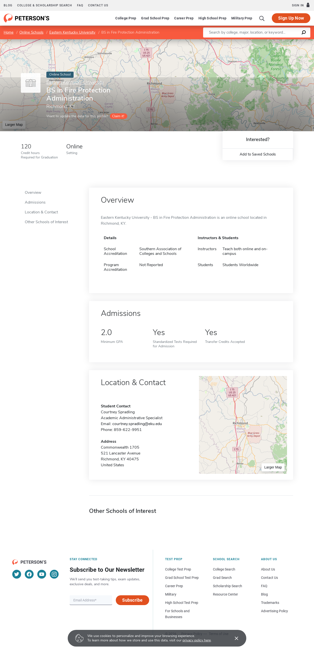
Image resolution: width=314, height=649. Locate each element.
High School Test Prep (181, 603)
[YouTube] (41, 574)
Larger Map (14, 125)
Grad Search (222, 578)
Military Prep (241, 18)
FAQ (80, 5)
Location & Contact (41, 212)
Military (170, 594)
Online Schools (31, 32)
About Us (268, 569)
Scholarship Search (227, 586)
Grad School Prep (155, 18)
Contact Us (269, 578)
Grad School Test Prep (182, 578)
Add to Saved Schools (258, 154)
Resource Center (225, 594)
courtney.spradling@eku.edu (137, 424)
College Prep (125, 18)
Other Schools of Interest (46, 222)
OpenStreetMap (281, 41)
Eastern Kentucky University (72, 32)
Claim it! (118, 116)
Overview (33, 192)
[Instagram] (54, 574)
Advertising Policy (274, 611)
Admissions (35, 202)
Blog (8, 5)
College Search (224, 569)
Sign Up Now (291, 18)
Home (8, 32)
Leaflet (257, 41)
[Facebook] (29, 574)
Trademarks (270, 603)
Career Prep (184, 18)
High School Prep (212, 18)
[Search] (262, 18)
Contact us (98, 5)
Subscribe (132, 600)
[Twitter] (16, 574)
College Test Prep (178, 569)
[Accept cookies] (233, 638)
